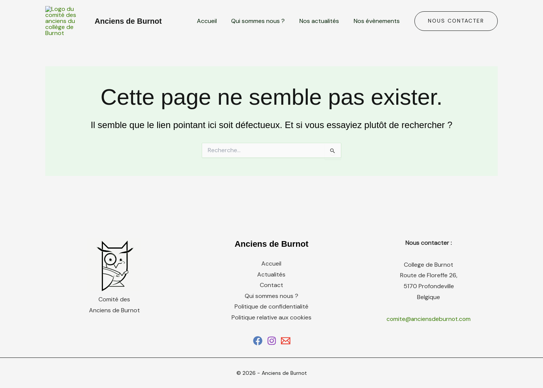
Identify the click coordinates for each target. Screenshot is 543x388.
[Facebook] (257, 354)
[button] (456, 28)
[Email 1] (285, 354)
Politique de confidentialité (271, 320)
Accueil (215, 28)
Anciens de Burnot (128, 28)
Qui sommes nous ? (264, 28)
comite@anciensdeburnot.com (428, 332)
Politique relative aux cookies (271, 331)
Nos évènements (378, 28)
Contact (271, 298)
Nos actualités (323, 28)
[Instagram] (271, 354)
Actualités (271, 288)
